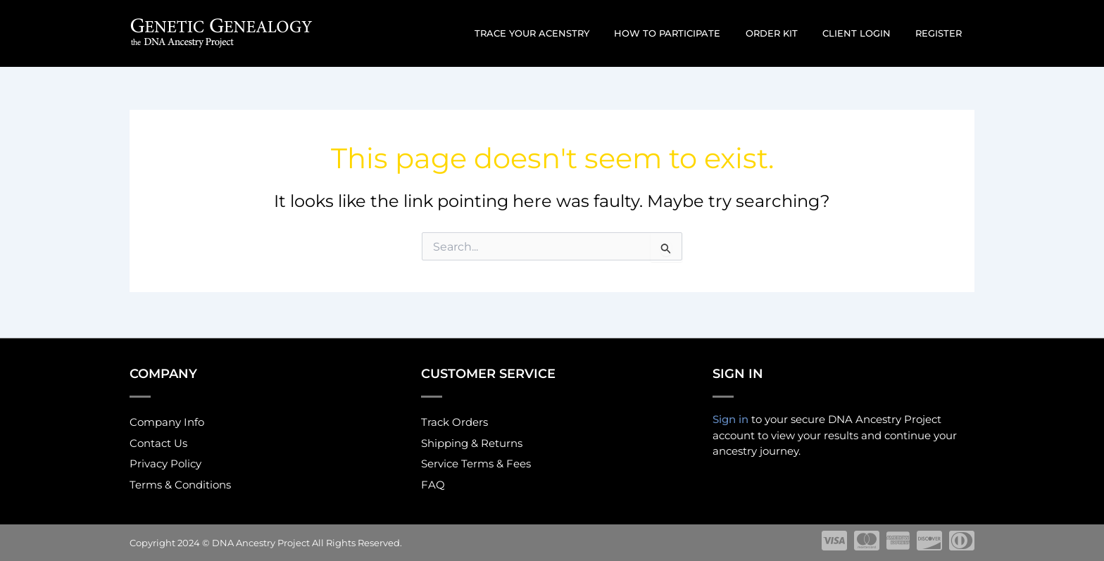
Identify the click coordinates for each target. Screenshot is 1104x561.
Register (942, 33)
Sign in (730, 416)
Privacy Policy (165, 463)
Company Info (167, 420)
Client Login (866, 33)
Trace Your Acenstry (561, 33)
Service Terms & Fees (476, 463)
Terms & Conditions (180, 485)
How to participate (690, 33)
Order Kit (788, 33)
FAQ (433, 485)
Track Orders (454, 420)
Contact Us (158, 441)
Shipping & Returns (471, 441)
